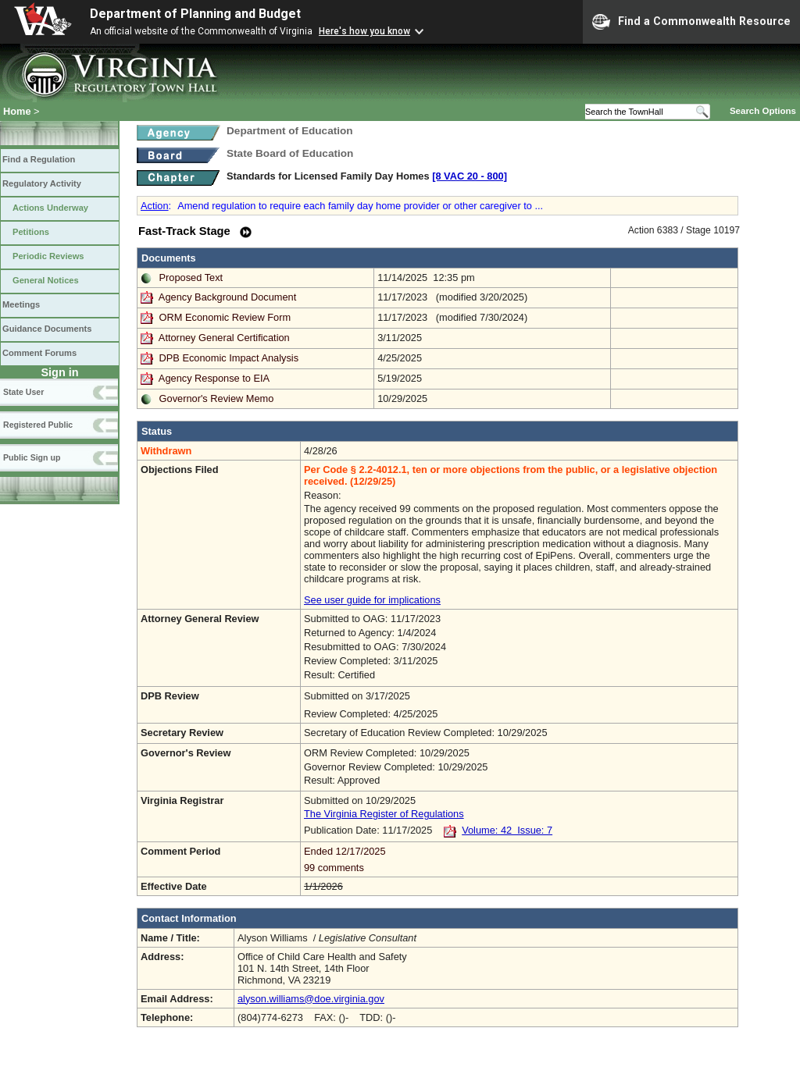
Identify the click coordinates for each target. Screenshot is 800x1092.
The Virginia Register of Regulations (384, 814)
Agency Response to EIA (214, 378)
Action (155, 206)
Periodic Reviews (48, 256)
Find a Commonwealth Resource (691, 22)
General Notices (45, 280)
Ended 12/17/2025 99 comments (519, 859)
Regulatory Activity (41, 183)
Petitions (30, 232)
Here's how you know (364, 31)
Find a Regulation (38, 159)
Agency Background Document (227, 297)
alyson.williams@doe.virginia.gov (311, 999)
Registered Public (38, 424)
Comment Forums (39, 352)
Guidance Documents (46, 328)
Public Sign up (31, 457)
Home (17, 111)
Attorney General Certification (224, 337)
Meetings (21, 304)
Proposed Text (191, 277)
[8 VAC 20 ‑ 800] (469, 176)
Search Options (763, 111)
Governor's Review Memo (216, 398)
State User (23, 392)
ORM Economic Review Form (225, 317)
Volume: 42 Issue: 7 (507, 830)
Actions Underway (50, 207)
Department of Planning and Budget (195, 13)
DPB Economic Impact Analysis (229, 358)
